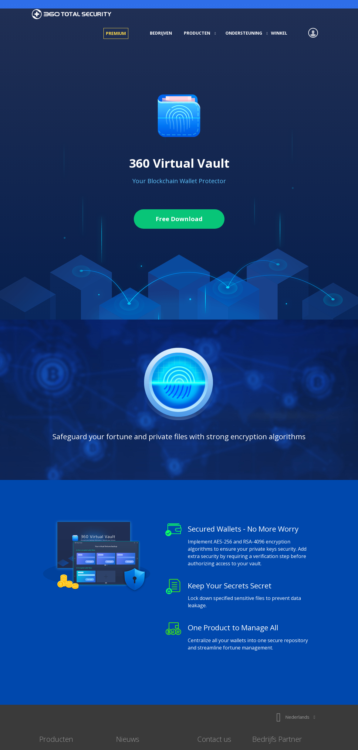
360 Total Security (74, 14)
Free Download (179, 219)
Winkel (279, 33)
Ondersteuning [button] (244, 33)
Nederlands (295, 717)
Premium (116, 33)
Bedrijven (161, 33)
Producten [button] (198, 33)
